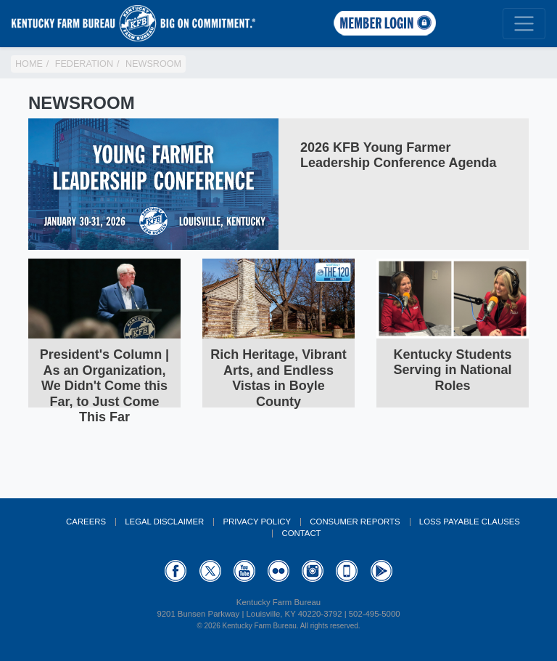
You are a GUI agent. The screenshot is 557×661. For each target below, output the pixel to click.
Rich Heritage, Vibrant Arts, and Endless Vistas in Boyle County (278, 378)
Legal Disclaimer (164, 521)
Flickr (278, 571)
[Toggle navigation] (524, 23)
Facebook (175, 571)
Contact (301, 533)
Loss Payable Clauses (469, 521)
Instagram (312, 571)
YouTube (244, 571)
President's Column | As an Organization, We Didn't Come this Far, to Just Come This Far (104, 385)
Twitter (210, 571)
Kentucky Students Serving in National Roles (452, 370)
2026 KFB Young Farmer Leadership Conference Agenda (398, 155)
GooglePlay (381, 571)
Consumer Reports (355, 521)
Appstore (347, 571)
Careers (86, 521)
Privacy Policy (257, 521)
